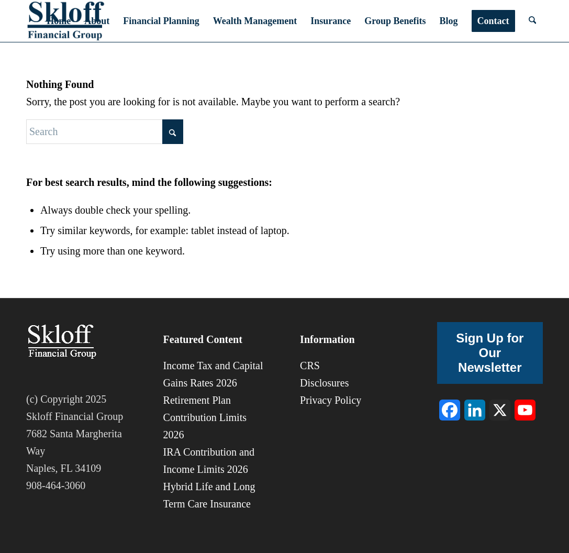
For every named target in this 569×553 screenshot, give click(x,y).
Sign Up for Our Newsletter (489, 352)
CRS (310, 365)
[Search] (532, 21)
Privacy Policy (330, 400)
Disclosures (324, 383)
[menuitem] (59, 21)
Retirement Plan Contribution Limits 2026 (205, 417)
